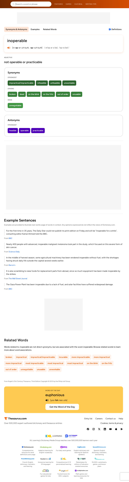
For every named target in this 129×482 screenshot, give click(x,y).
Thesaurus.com (5, 4)
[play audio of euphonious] (46, 400)
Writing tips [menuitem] (91, 4)
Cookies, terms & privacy (111, 423)
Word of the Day (52, 390)
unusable (76, 94)
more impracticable (81, 357)
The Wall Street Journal (18, 278)
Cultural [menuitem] (78, 4)
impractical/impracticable (21, 83)
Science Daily (14, 252)
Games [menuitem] (68, 4)
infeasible (41, 83)
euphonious (54, 395)
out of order (62, 94)
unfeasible (55, 83)
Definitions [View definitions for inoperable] (116, 29)
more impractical (102, 357)
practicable (38, 130)
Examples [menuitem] (35, 29)
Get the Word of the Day (62, 406)
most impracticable (34, 363)
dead (22, 94)
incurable (63, 357)
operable (24, 130)
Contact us (110, 418)
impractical (21, 357)
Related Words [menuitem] (50, 29)
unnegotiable (15, 105)
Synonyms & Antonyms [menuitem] (16, 29)
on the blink (33, 94)
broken (12, 94)
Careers (98, 418)
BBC (10, 238)
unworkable (69, 83)
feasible (12, 130)
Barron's (12, 265)
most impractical (55, 363)
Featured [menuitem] (58, 4)
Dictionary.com (123, 4)
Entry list (88, 418)
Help (121, 418)
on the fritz (48, 94)
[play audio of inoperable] (8, 47)
